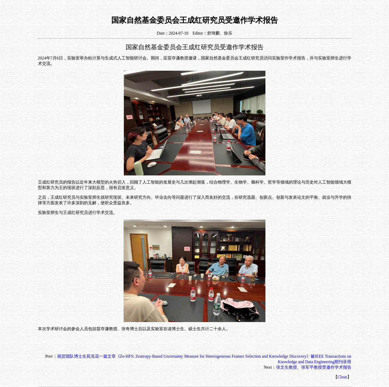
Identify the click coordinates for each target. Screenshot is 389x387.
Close (342, 377)
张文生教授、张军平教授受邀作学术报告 (313, 367)
